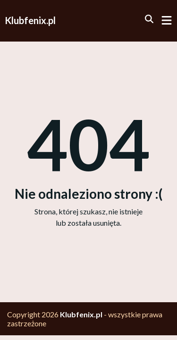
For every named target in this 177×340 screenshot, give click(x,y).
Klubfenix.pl (30, 20)
